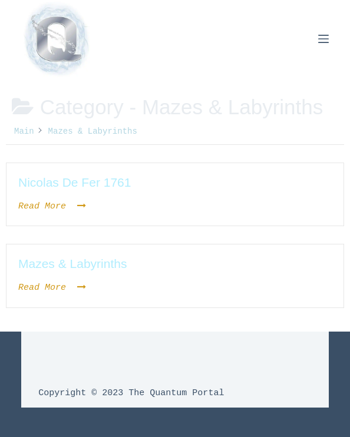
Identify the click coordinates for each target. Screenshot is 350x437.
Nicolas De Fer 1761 (74, 182)
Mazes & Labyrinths (72, 263)
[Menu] (323, 39)
